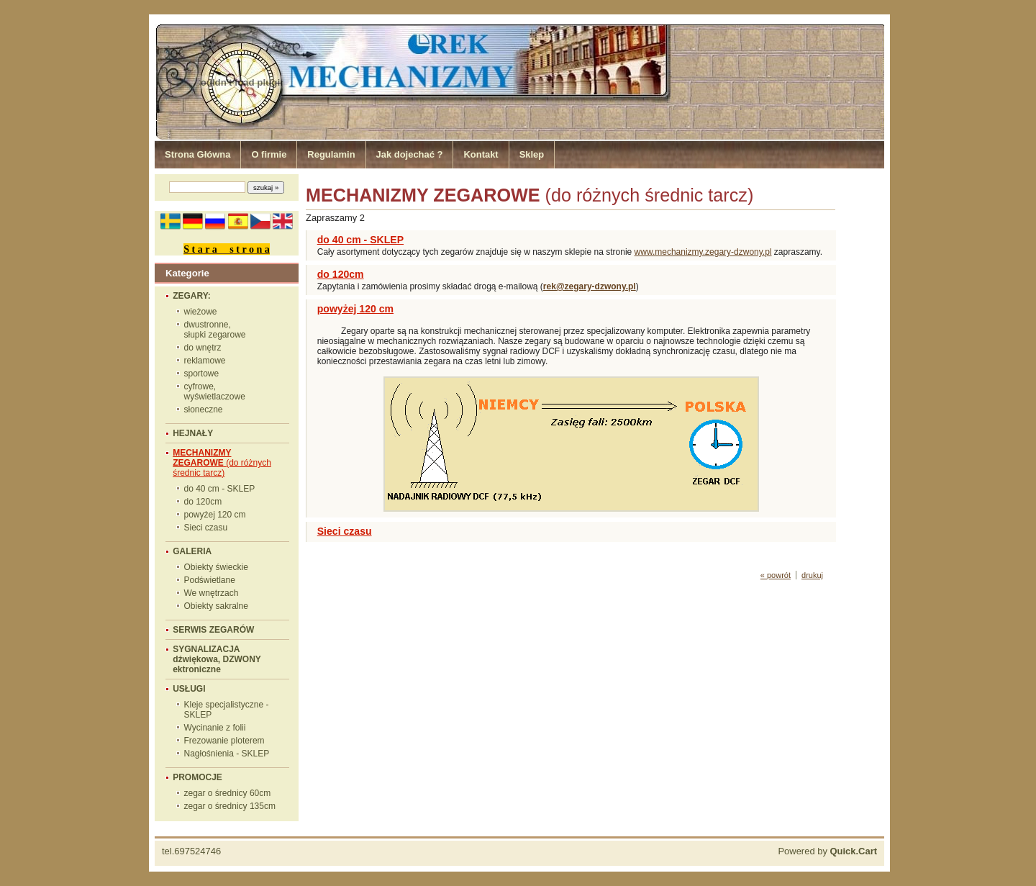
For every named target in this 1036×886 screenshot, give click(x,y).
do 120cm (203, 502)
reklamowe (205, 361)
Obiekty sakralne (216, 606)
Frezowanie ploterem (224, 741)
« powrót (775, 575)
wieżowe (200, 312)
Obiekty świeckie (216, 567)
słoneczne (203, 409)
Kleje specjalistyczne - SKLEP (226, 710)
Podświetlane (209, 580)
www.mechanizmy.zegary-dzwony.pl (703, 252)
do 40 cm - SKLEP (219, 489)
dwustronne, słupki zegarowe (215, 330)
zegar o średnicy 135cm (230, 806)
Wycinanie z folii (215, 728)
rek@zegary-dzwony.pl (589, 286)
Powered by (827, 851)
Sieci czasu (206, 528)
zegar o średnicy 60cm (227, 793)
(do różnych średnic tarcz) (222, 463)
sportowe (201, 374)
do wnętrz (203, 348)
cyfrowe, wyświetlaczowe (214, 391)
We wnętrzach (211, 593)
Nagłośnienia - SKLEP (227, 754)
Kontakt (480, 154)
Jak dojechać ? (409, 154)
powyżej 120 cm (215, 515)
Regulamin (331, 154)
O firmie (268, 154)
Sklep (532, 154)
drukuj (812, 575)
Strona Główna (197, 154)
